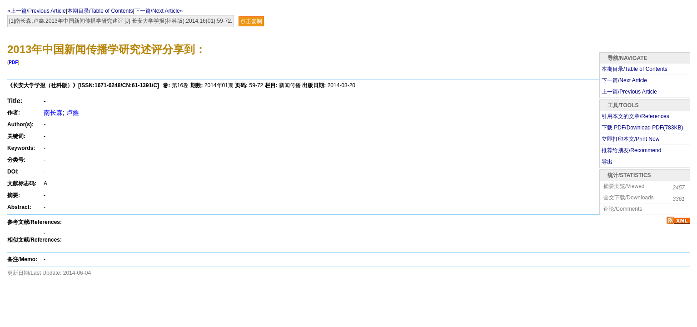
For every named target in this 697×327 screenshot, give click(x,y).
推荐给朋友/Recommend (631, 150)
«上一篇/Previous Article (36, 11)
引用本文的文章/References (635, 116)
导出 (607, 162)
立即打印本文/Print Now (630, 139)
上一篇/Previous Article (629, 92)
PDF (13, 62)
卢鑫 (72, 112)
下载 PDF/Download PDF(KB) (642, 127)
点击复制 (251, 21)
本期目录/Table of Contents (100, 11)
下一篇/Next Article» (158, 11)
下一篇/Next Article (624, 80)
